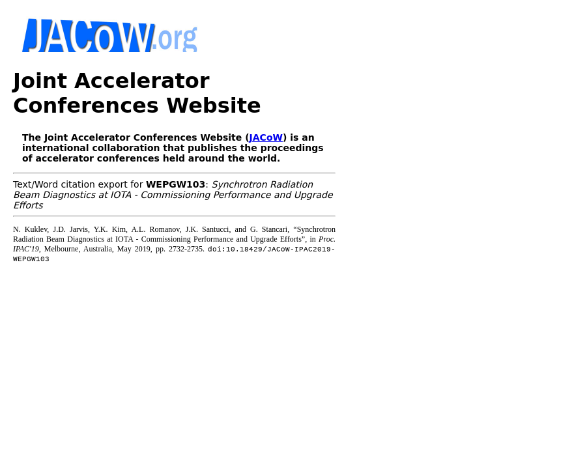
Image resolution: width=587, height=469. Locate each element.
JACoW (266, 137)
